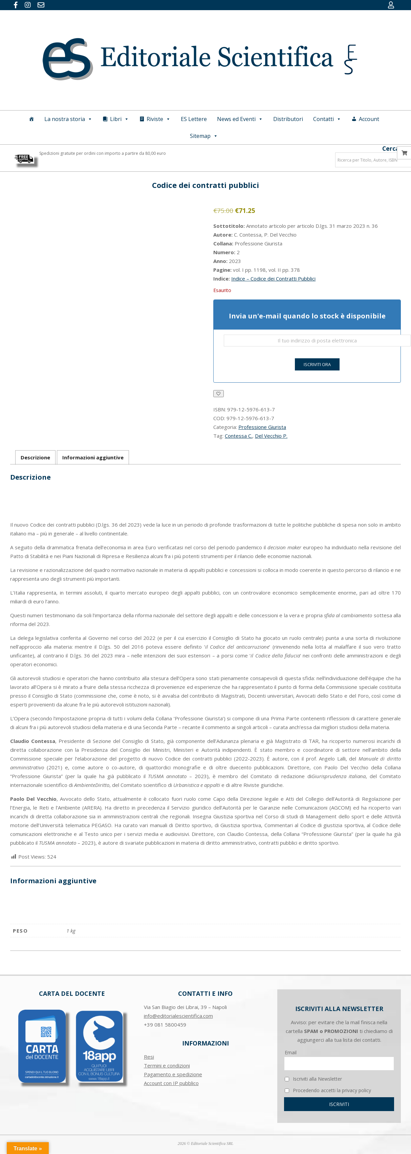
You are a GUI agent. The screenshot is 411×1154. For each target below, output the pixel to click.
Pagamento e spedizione (173, 1074)
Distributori (288, 119)
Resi (149, 1056)
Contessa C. (238, 435)
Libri (119, 119)
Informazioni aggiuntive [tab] (93, 457)
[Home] (31, 119)
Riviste (159, 119)
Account (369, 119)
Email (291, 1052)
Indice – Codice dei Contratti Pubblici (273, 278)
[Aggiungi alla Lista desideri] (218, 393)
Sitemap (204, 135)
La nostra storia (68, 119)
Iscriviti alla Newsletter (313, 1079)
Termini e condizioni (167, 1065)
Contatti (327, 119)
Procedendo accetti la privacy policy (328, 1090)
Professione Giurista (262, 427)
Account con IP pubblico (171, 1083)
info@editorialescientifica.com (178, 1015)
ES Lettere (194, 119)
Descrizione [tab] (35, 457)
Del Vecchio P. (271, 435)
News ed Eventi (240, 119)
